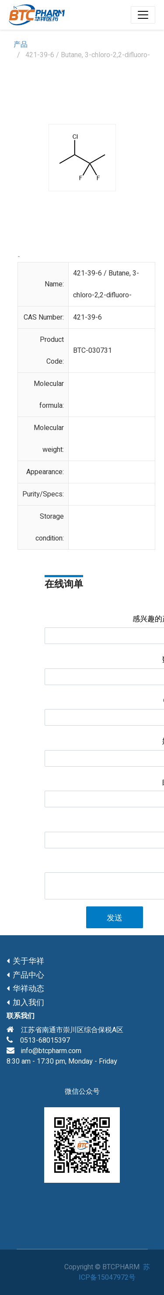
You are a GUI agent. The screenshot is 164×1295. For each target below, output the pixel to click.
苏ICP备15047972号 (114, 1272)
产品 (21, 44)
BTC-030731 (92, 350)
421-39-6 (87, 317)
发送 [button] (114, 918)
